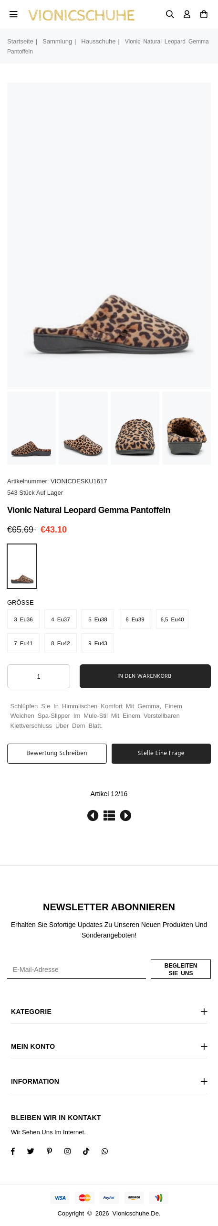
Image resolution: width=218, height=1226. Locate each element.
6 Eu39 (135, 619)
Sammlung (57, 41)
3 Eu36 (23, 619)
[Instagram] (55, 1152)
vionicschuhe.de (136, 1213)
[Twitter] (37, 1152)
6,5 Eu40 (172, 619)
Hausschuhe (98, 41)
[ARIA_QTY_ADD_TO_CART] (38, 676)
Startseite (20, 41)
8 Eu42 (60, 643)
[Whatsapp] (111, 1152)
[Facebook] (19, 1152)
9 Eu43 (97, 643)
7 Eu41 (23, 643)
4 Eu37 (60, 619)
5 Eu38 (97, 619)
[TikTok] (92, 1152)
